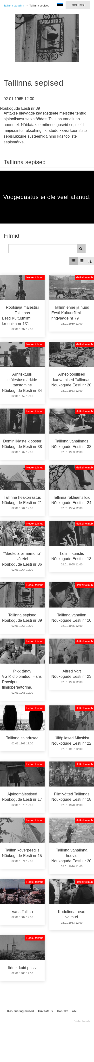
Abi (74, 1011)
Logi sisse (78, 5)
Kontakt (62, 1011)
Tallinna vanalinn (14, 5)
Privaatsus (45, 1011)
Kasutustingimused (20, 1011)
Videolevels (82, 1021)
